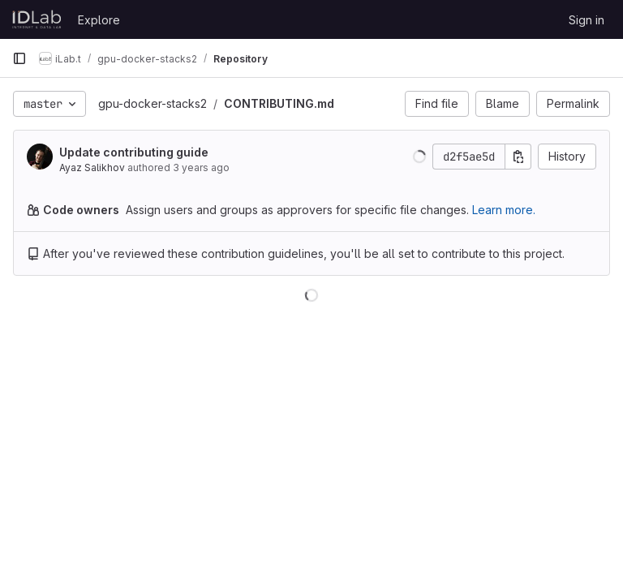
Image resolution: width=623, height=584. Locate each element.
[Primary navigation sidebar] (19, 58)
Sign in (586, 20)
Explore (99, 20)
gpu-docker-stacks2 (152, 103)
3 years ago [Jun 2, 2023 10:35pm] (201, 167)
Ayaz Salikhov (92, 167)
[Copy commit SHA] (518, 157)
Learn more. (503, 210)
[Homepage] (37, 19)
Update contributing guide (133, 152)
